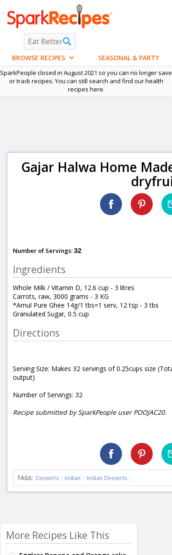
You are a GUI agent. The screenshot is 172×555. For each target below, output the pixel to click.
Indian (73, 478)
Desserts (47, 478)
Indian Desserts (107, 478)
